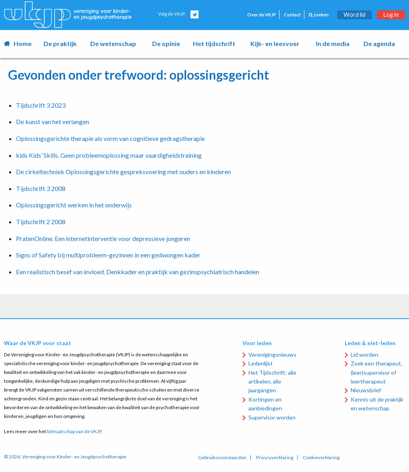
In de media (332, 43)
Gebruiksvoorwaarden (222, 457)
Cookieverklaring (321, 457)
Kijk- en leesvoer (275, 43)
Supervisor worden (272, 417)
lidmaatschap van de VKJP (74, 431)
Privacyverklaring (274, 457)
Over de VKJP (261, 14)
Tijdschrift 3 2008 (41, 188)
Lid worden (364, 354)
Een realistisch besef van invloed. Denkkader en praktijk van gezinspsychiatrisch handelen (137, 271)
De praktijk (60, 43)
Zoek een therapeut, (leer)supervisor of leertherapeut (376, 372)
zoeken (319, 14)
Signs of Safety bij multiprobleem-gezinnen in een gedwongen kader (108, 255)
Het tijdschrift (214, 43)
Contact (292, 14)
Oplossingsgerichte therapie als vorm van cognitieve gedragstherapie (110, 138)
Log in (391, 14)
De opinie (166, 43)
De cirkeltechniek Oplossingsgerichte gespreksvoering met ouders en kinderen (123, 171)
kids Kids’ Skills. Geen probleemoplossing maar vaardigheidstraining (109, 155)
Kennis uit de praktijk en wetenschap (377, 404)
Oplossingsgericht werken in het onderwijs (74, 205)
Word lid (354, 14)
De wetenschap (113, 43)
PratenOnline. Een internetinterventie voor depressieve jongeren (103, 238)
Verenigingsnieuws (272, 354)
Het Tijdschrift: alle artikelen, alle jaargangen (272, 381)
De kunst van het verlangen (52, 121)
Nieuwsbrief (366, 390)
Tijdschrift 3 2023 (41, 105)
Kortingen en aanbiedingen (265, 404)
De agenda (379, 43)
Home (23, 43)
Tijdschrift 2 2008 (41, 221)
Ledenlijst (260, 363)
